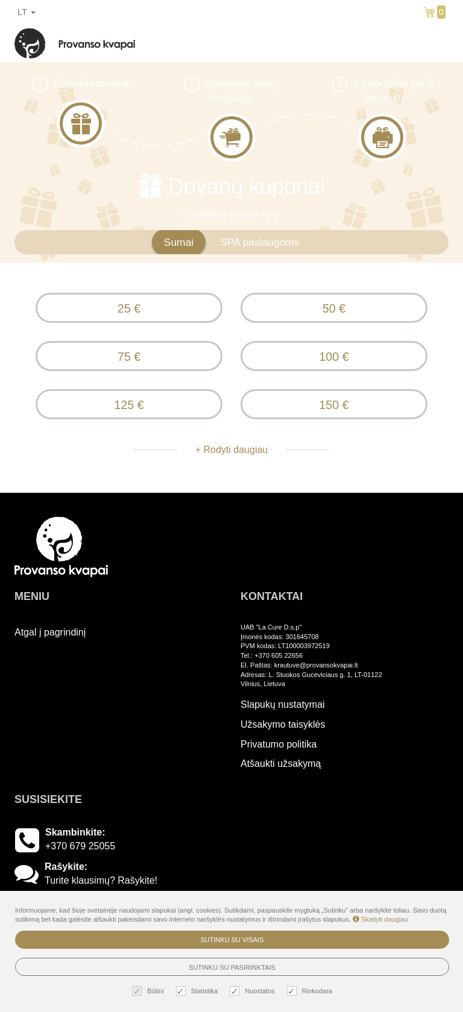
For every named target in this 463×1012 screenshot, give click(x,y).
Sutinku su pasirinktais (232, 967)
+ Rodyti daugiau (231, 450)
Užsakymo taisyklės (283, 724)
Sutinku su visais (231, 939)
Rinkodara (311, 991)
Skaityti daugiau (380, 919)
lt (26, 12)
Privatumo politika (279, 744)
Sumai (179, 242)
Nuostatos (254, 991)
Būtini (149, 991)
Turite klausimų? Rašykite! (101, 880)
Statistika (198, 991)
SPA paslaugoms (259, 242)
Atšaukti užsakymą (281, 763)
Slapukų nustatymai (283, 704)
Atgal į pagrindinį (50, 632)
